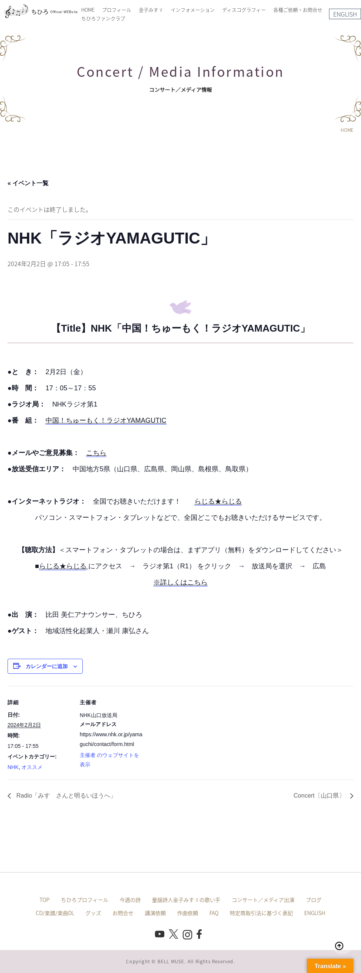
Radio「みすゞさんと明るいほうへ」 (65, 795)
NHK (13, 767)
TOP (44, 899)
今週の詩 (130, 899)
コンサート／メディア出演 (263, 899)
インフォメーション (193, 9)
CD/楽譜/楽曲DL (55, 913)
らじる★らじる (218, 501)
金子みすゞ (151, 9)
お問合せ (122, 913)
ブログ (314, 899)
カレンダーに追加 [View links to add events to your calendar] (47, 666)
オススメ (31, 767)
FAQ (213, 913)
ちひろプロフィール (84, 899)
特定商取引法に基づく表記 (261, 913)
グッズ (93, 913)
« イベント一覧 (28, 183)
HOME (87, 9)
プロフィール (116, 9)
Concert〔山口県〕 (320, 795)
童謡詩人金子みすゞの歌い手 (186, 899)
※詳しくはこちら (180, 582)
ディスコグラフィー (244, 9)
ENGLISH (345, 13)
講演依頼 (155, 913)
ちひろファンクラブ (103, 18)
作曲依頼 (187, 913)
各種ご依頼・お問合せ (297, 9)
